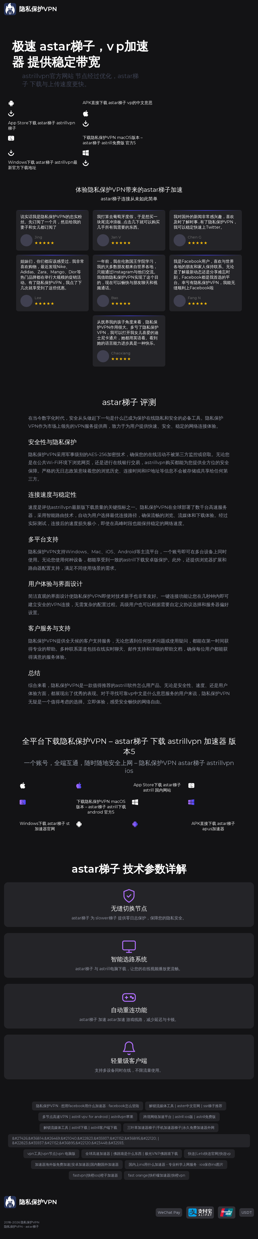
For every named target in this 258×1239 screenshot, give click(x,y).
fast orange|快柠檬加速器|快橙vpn (156, 1175)
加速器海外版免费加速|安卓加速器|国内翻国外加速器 (77, 1164)
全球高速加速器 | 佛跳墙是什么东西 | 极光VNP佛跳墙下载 (131, 1153)
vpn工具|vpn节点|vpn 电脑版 (51, 1153)
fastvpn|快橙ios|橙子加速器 (95, 1175)
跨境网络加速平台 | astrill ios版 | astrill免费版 (179, 1116)
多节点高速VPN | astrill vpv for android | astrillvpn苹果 (87, 1116)
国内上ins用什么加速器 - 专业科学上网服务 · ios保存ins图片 (176, 1164)
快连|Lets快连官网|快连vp (209, 1153)
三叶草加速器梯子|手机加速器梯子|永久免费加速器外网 (170, 1127)
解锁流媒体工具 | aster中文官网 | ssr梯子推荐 (185, 1106)
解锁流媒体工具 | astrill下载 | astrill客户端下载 (80, 1127)
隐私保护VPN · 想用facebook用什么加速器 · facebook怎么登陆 (87, 1106)
